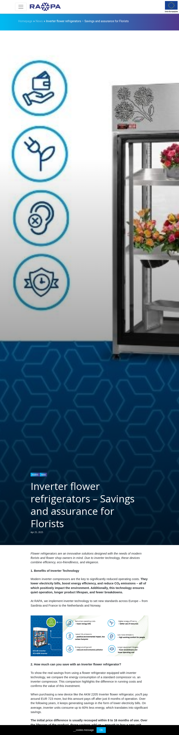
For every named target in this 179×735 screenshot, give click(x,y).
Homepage (25, 21)
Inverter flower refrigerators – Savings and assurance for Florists (87, 21)
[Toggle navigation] (21, 7)
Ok (101, 730)
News (39, 21)
